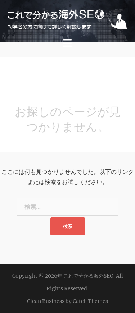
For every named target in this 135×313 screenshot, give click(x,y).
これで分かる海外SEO (88, 276)
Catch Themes (90, 301)
